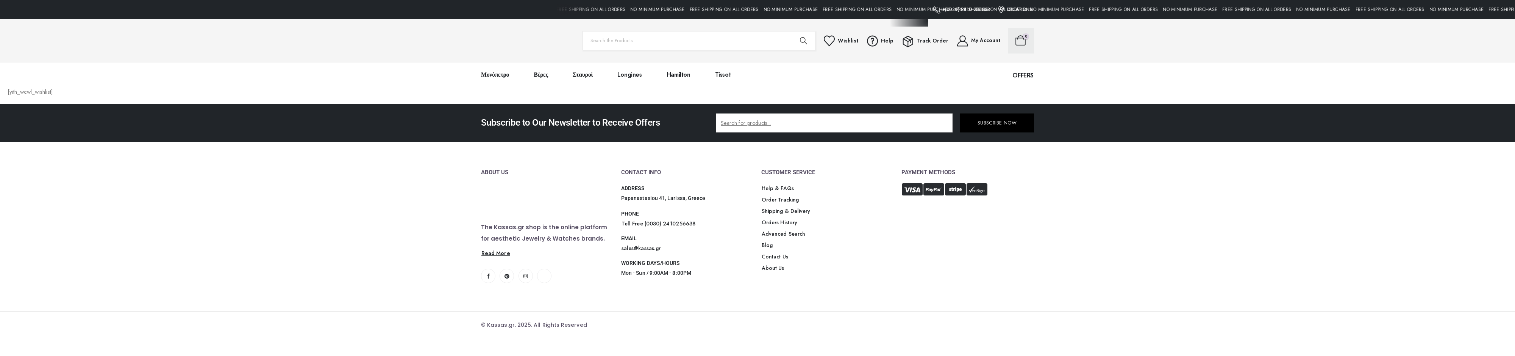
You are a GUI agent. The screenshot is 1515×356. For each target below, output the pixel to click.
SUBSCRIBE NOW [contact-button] (997, 122)
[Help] (879, 40)
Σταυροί (583, 74)
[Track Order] (924, 40)
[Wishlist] (840, 40)
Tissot (723, 74)
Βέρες (541, 74)
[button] (1023, 75)
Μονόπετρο (495, 74)
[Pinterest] (507, 276)
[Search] (803, 41)
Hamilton (678, 74)
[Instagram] (526, 276)
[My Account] (978, 40)
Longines (629, 74)
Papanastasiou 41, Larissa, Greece (663, 198)
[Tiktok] (544, 276)
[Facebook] (488, 276)
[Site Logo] (528, 40)
